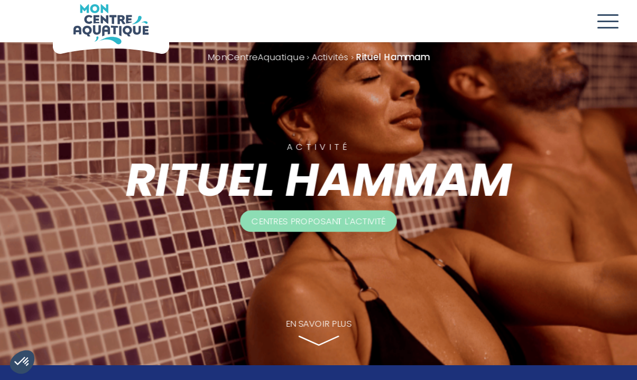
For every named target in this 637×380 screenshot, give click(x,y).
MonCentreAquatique (256, 57)
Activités (330, 57)
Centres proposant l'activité (318, 220)
